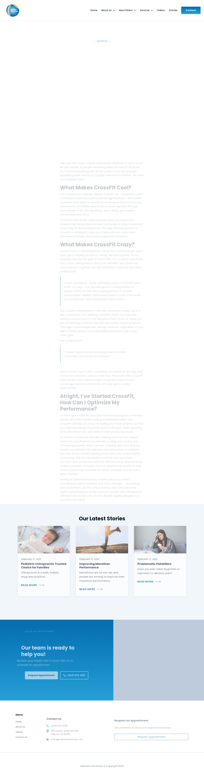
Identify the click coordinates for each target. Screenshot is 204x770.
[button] (108, 10)
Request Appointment (41, 675)
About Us (20, 729)
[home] (22, 10)
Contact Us (21, 739)
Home (19, 724)
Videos (19, 734)
